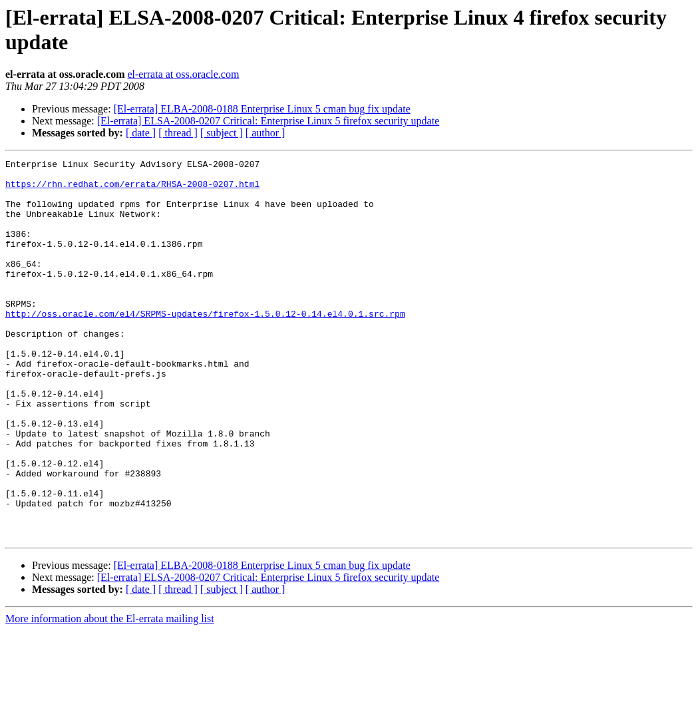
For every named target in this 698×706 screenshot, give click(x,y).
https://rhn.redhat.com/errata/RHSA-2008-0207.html (132, 190)
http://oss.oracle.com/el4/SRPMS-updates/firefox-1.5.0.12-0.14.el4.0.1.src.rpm (205, 345)
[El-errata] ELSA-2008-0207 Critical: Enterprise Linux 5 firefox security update (268, 120)
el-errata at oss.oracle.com (183, 74)
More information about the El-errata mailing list (109, 694)
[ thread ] (178, 132)
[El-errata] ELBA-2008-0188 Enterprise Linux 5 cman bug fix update (262, 108)
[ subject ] (221, 132)
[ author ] (265, 132)
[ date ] (141, 132)
